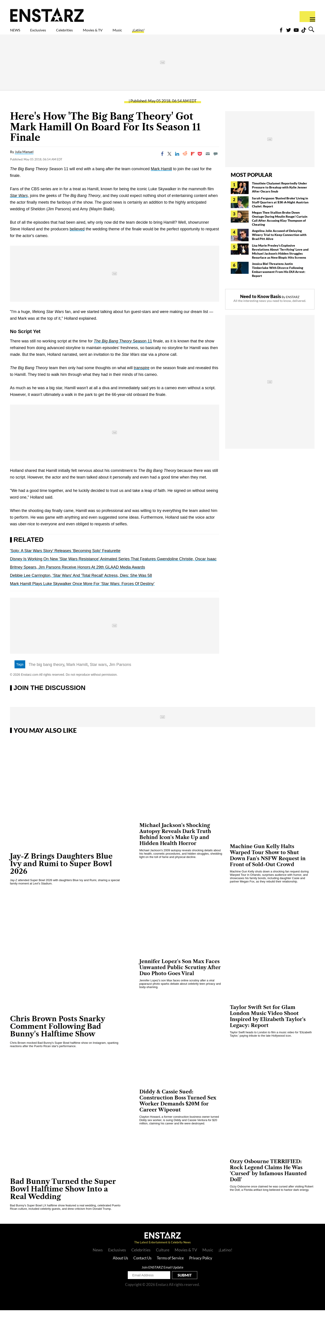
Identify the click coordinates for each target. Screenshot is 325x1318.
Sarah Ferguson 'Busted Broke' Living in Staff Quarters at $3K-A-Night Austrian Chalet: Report (280, 210)
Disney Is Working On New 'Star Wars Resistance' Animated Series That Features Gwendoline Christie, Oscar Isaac (113, 567)
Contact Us (142, 1265)
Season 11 (123, 349)
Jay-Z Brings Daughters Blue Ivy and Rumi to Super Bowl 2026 (61, 871)
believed (77, 237)
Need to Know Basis (260, 304)
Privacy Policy (200, 1265)
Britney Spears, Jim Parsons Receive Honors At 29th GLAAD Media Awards (77, 575)
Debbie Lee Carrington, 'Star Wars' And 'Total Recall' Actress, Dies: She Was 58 (81, 583)
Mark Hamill (161, 176)
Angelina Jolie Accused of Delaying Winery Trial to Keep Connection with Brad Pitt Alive (279, 242)
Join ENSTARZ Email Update (162, 1275)
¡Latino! (185, 32)
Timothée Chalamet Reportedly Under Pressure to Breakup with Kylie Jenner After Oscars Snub (279, 195)
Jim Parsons (120, 672)
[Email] (207, 162)
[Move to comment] (215, 162)
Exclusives (49, 32)
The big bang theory (46, 672)
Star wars (98, 672)
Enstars (47, 14)
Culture (162, 1257)
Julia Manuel (24, 160)
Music (157, 32)
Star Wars (19, 203)
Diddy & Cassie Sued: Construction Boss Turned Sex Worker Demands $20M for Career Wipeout (177, 1109)
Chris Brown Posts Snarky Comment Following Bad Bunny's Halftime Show (57, 1034)
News (98, 1257)
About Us (120, 1265)
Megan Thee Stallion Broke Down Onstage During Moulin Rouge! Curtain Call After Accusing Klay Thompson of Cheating (279, 226)
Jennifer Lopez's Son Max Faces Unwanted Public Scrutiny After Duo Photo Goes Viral (180, 975)
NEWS (18, 32)
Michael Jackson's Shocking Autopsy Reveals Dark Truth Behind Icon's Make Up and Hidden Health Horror (175, 842)
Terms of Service (170, 1265)
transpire (141, 375)
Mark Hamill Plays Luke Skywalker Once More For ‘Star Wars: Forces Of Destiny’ (82, 591)
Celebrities (85, 32)
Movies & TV (124, 32)
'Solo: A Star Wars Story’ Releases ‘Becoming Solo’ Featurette (65, 558)
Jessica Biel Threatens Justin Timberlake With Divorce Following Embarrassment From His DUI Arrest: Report (278, 277)
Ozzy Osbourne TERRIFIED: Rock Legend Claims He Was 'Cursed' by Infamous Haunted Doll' (268, 1178)
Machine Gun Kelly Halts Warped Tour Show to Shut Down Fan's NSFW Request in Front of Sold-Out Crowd (268, 863)
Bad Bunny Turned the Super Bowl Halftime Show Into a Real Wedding (63, 1197)
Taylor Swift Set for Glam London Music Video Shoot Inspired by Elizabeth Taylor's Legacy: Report (268, 1024)
